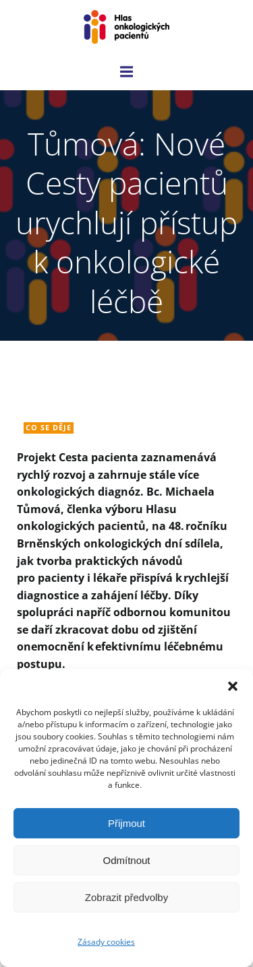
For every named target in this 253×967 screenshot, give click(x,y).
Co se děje (49, 427)
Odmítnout (126, 860)
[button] (233, 686)
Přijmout (126, 823)
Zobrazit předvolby (126, 897)
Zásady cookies (106, 941)
